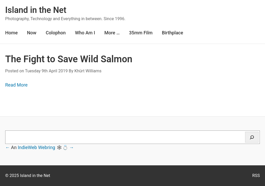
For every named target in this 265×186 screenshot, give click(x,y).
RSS (256, 175)
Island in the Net (35, 10)
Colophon (56, 32)
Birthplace (172, 32)
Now (31, 32)
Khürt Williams (87, 70)
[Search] (252, 137)
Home (11, 32)
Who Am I (85, 32)
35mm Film (140, 32)
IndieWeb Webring (36, 147)
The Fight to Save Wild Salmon (68, 59)
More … (112, 32)
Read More (16, 85)
